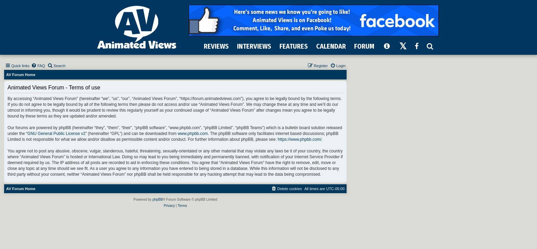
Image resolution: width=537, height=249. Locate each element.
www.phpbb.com (193, 133)
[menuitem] (38, 66)
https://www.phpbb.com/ (299, 139)
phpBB (157, 199)
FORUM (364, 46)
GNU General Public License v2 (56, 133)
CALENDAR (331, 46)
